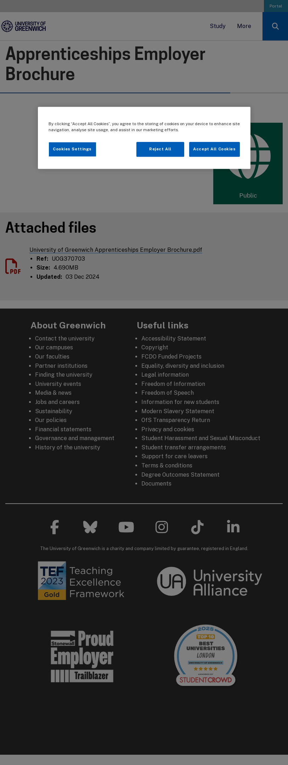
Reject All (160, 148)
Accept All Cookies (214, 148)
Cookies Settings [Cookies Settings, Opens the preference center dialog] (72, 148)
